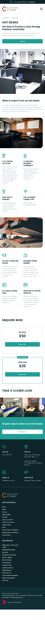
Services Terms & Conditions (10, 530)
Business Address (7, 557)
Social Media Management (10, 575)
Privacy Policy (6, 535)
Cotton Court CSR (7, 520)
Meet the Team (6, 525)
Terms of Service (15, 597)
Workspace (6, 18)
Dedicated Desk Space (8, 550)
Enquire (22, 41)
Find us (36, 457)
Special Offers (6, 514)
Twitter (33, 480)
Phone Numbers (7, 560)
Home (4, 507)
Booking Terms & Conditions (10, 532)
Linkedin (38, 480)
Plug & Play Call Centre (9, 555)
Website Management (8, 578)
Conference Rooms (7, 568)
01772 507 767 (7, 455)
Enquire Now (22, 344)
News (4, 527)
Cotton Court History (8, 522)
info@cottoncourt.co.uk (8, 480)
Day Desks (5, 552)
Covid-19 (4, 517)
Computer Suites (7, 565)
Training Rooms (6, 562)
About (4, 509)
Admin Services (6, 573)
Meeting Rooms (6, 570)
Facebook (27, 480)
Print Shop (5, 580)
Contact (4, 512)
